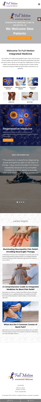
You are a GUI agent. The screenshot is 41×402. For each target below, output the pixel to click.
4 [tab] (23, 202)
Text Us (31, 400)
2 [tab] (19, 202)
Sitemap (30, 395)
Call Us (10, 400)
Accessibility (36, 395)
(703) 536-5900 (22, 391)
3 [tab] (21, 202)
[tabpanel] (20, 168)
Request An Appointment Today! (19, 38)
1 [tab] (17, 202)
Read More (8, 140)
